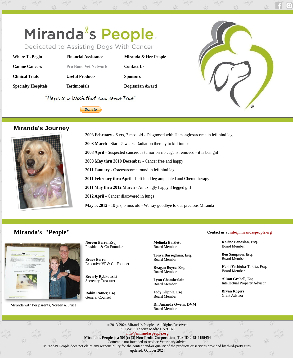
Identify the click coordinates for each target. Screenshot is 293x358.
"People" (57, 232)
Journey (57, 128)
